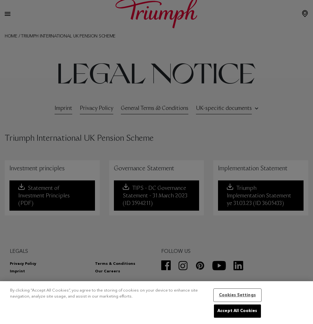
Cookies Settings (237, 295)
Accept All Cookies (237, 311)
